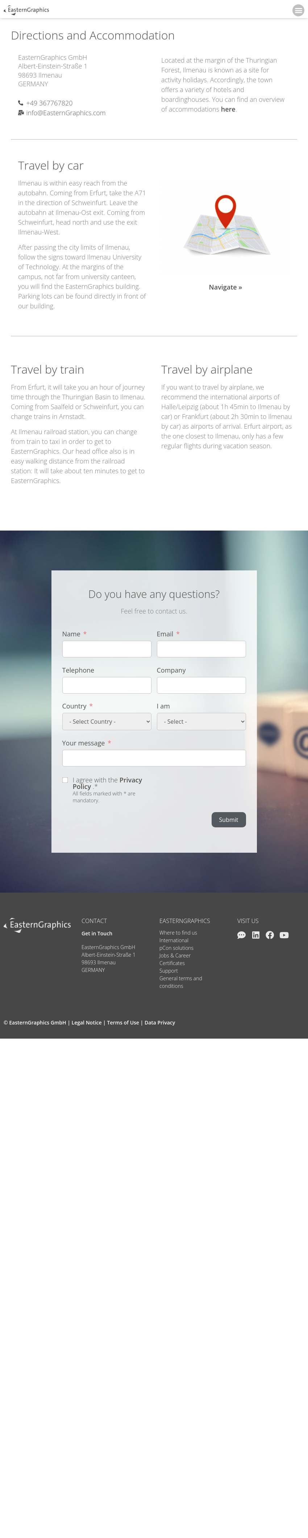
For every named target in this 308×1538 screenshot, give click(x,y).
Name (71, 633)
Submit (228, 820)
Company (171, 670)
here (228, 109)
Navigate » (225, 287)
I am (163, 706)
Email (165, 633)
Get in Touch (97, 933)
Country (74, 706)
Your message (83, 743)
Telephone (78, 670)
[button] (298, 10)
